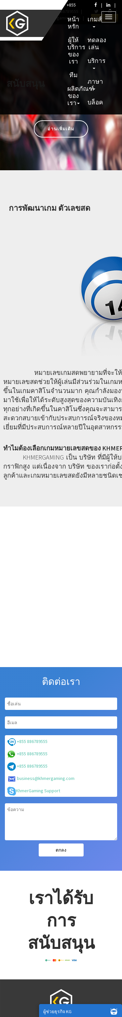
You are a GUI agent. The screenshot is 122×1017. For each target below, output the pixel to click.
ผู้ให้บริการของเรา (74, 50)
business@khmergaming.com (41, 778)
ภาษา (95, 84)
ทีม (73, 75)
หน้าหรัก (73, 22)
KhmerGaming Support (33, 791)
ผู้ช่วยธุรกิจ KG (81, 1011)
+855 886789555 (27, 741)
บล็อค (95, 102)
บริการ (95, 63)
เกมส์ (95, 21)
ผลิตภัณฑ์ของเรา (74, 96)
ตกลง (61, 850)
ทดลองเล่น (95, 43)
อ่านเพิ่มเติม (60, 129)
